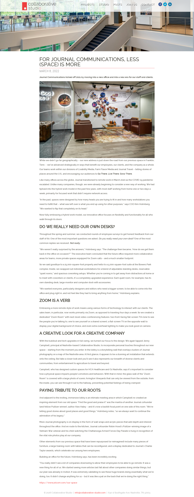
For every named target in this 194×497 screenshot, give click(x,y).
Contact (147, 4)
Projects (87, 4)
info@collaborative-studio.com (90, 492)
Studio (104, 4)
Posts (117, 4)
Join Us (131, 4)
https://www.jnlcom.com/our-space (58, 482)
